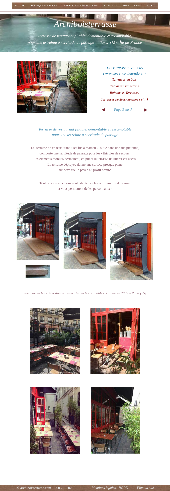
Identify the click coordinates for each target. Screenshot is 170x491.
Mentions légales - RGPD (110, 488)
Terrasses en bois (124, 79)
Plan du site (145, 488)
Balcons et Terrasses (124, 93)
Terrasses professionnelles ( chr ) (124, 99)
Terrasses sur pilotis (124, 86)
